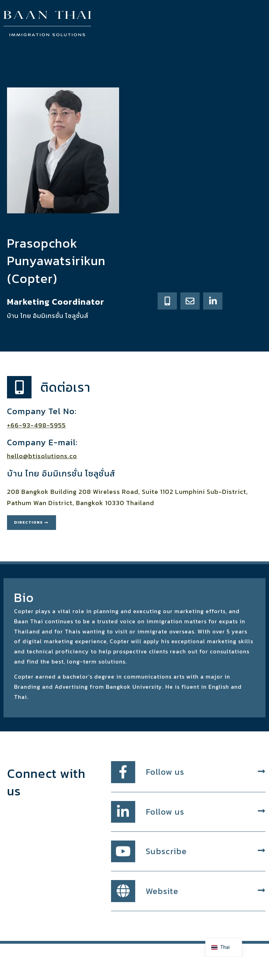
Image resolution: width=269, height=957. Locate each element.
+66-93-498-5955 (36, 425)
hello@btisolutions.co (42, 456)
